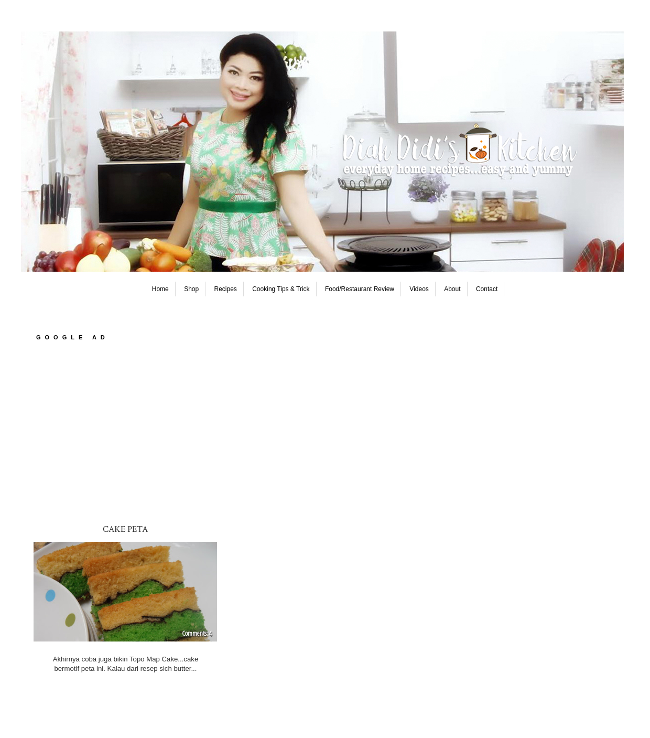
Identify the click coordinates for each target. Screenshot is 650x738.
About (452, 289)
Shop (191, 289)
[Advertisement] (325, 431)
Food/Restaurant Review (359, 289)
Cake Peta (125, 529)
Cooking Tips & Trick (280, 289)
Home (160, 289)
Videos (418, 289)
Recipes (225, 289)
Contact (486, 289)
